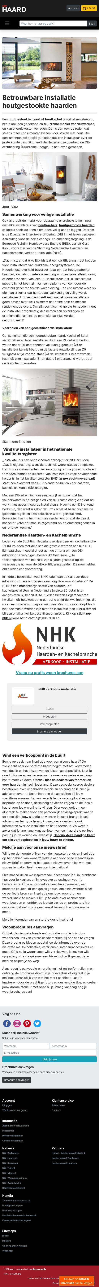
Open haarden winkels (14, 1245)
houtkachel (53, 119)
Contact (56, 1110)
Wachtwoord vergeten (14, 1110)
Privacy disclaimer (12, 1135)
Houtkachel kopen (12, 1210)
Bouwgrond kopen (12, 1205)
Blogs (5, 1235)
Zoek (92, 23)
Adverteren (58, 1105)
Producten (49, 716)
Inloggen (7, 1105)
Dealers (6, 1240)
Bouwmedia (39, 1269)
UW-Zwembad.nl (11, 1183)
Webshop (7, 1250)
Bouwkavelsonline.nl (13, 1188)
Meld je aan (49, 1059)
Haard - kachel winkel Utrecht (68, 1153)
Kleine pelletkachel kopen (16, 1220)
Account (73, 8)
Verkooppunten (49, 724)
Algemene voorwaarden (15, 1125)
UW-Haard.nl (9, 1158)
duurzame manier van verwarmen (69, 124)
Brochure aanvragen (49, 731)
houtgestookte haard (24, 119)
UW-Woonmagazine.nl (14, 1178)
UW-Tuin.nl (8, 1168)
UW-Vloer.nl (9, 1173)
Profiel (50, 709)
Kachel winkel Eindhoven (65, 1158)
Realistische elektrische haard (19, 1215)
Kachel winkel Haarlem (64, 1163)
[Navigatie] (7, 23)
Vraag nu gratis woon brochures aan (49, 672)
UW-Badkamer (10, 1153)
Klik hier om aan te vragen (76, 1281)
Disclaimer (8, 1130)
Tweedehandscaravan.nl (16, 1200)
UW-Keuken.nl (10, 1163)
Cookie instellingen (12, 1140)
